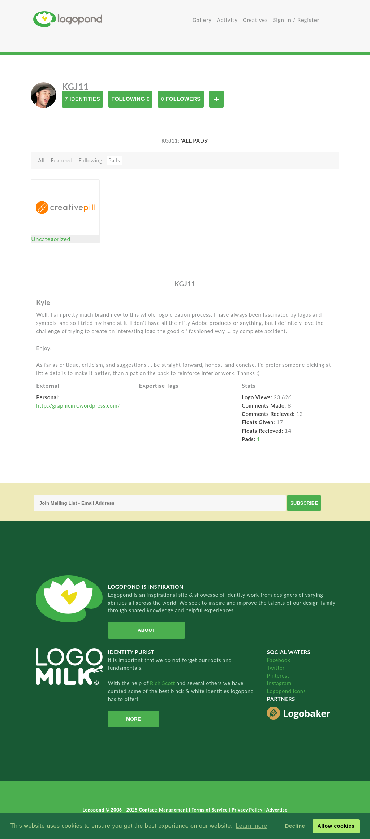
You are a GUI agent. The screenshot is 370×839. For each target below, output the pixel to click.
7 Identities (82, 99)
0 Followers (181, 99)
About (146, 630)
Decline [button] (295, 826)
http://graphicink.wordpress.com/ (78, 405)
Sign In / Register (296, 20)
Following (90, 160)
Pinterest (278, 676)
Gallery (202, 20)
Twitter (276, 668)
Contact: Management (164, 810)
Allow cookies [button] (335, 826)
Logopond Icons (286, 691)
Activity (227, 20)
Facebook (279, 660)
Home (109, 19)
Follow (216, 99)
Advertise (277, 810)
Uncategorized (50, 238)
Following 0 (130, 99)
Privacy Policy (248, 810)
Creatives (255, 20)
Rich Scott (163, 683)
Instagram (279, 683)
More (133, 719)
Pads (114, 160)
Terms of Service (210, 810)
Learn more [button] (251, 826)
